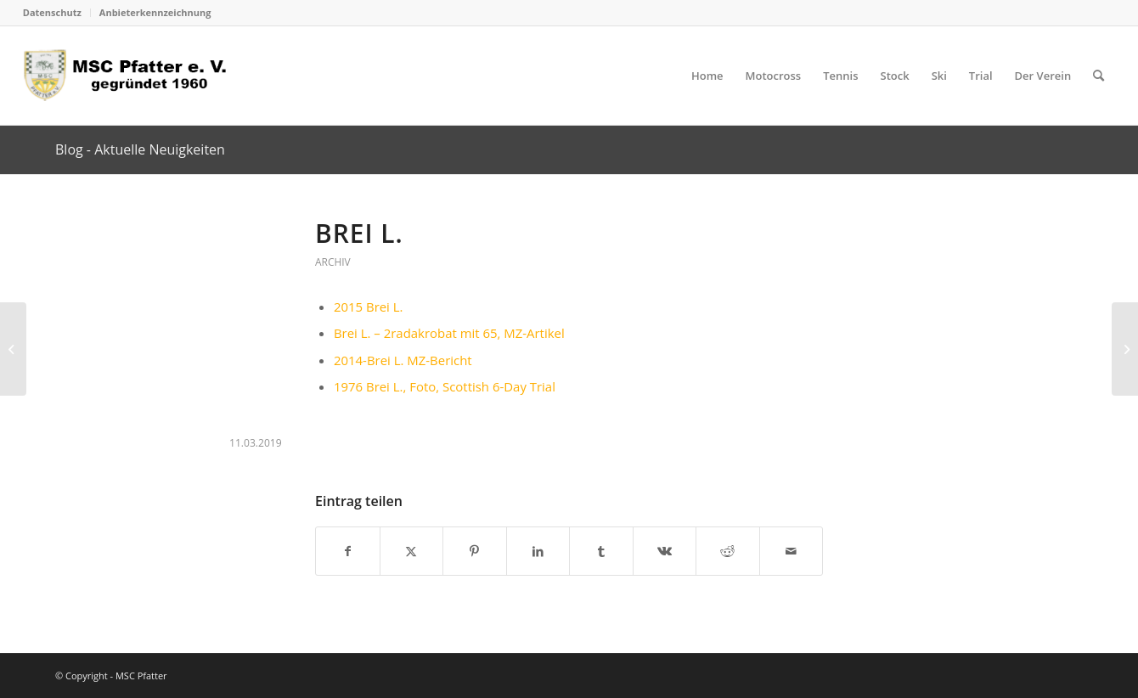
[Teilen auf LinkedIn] (538, 551)
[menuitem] (57, 12)
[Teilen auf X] (411, 551)
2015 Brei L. (368, 306)
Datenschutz (52, 12)
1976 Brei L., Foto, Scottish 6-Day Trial (444, 386)
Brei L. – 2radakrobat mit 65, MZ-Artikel (449, 332)
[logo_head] (130, 75)
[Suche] (1098, 75)
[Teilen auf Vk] (665, 551)
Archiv (333, 262)
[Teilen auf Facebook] (348, 551)
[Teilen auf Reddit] (727, 551)
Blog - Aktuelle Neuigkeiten (140, 149)
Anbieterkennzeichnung (155, 12)
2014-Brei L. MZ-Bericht (403, 360)
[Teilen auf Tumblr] (601, 551)
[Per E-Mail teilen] (791, 551)
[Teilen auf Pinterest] (474, 551)
